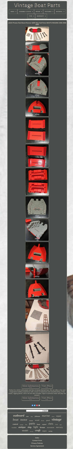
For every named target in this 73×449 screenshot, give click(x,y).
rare (27, 416)
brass (42, 420)
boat (15, 419)
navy (61, 424)
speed (48, 420)
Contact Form (37, 440)
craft (37, 430)
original (44, 424)
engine (44, 431)
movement (50, 427)
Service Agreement (37, 446)
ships (32, 416)
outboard (18, 415)
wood (37, 420)
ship (30, 427)
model (25, 430)
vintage (57, 419)
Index (37, 438)
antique (22, 427)
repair (58, 416)
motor (23, 419)
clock (56, 424)
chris (50, 423)
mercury (59, 427)
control (15, 424)
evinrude (21, 424)
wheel (53, 416)
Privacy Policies (37, 443)
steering (31, 431)
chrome (31, 420)
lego (26, 424)
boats (38, 424)
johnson (37, 416)
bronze (42, 427)
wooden (14, 427)
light (35, 427)
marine (46, 415)
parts (32, 423)
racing (50, 431)
